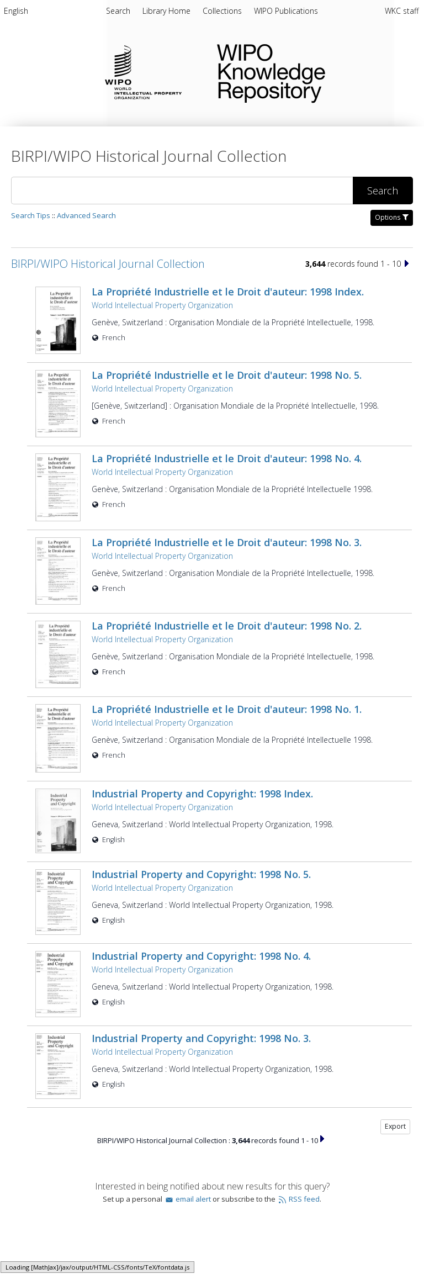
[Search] (182, 190)
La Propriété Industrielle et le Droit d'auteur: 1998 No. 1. (227, 661)
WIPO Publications (286, 11)
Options (392, 217)
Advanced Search (86, 215)
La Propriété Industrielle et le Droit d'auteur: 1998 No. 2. (227, 590)
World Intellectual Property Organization (162, 305)
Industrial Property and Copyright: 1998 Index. (202, 739)
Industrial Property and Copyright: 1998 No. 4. (201, 889)
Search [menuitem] (118, 11)
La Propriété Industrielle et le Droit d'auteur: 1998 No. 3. (227, 512)
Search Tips (30, 215)
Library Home (167, 11)
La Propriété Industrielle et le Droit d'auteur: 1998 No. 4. (227, 440)
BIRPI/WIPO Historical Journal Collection (108, 263)
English (16, 11)
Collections (223, 11)
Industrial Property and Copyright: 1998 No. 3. (201, 967)
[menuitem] (16, 13)
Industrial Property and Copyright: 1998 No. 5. (201, 811)
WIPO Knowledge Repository (311, 71)
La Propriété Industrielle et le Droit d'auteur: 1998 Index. (228, 291)
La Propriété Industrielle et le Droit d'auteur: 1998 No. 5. (227, 369)
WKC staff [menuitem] (401, 11)
